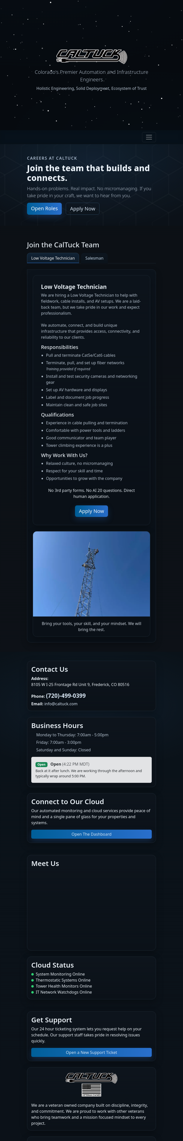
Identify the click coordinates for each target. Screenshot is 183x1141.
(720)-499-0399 (66, 696)
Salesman (94, 261)
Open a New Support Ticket (91, 1052)
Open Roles (44, 208)
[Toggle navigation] (149, 137)
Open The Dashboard (92, 834)
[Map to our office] (91, 907)
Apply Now (82, 208)
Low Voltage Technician (53, 261)
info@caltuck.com (61, 704)
